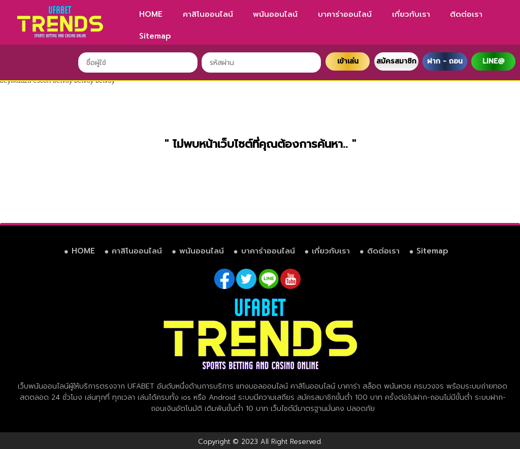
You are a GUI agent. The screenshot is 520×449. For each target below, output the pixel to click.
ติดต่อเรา (466, 14)
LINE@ (493, 61)
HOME (150, 14)
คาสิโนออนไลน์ (208, 14)
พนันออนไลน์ (275, 14)
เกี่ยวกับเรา (411, 14)
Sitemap (155, 36)
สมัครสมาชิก (396, 61)
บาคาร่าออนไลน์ (345, 14)
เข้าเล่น (348, 61)
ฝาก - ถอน (445, 61)
